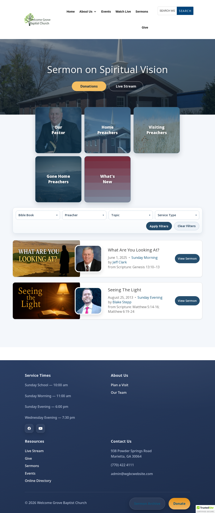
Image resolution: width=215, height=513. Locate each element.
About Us (85, 11)
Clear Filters (187, 226)
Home (71, 11)
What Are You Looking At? (133, 250)
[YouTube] (40, 428)
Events (106, 11)
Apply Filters (159, 226)
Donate (179, 503)
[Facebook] (29, 428)
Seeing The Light (124, 290)
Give (145, 27)
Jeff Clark (120, 262)
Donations (89, 86)
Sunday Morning (144, 257)
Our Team (119, 392)
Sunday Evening (150, 297)
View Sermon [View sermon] (187, 258)
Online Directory (38, 480)
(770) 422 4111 (122, 465)
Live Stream (126, 86)
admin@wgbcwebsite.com (132, 473)
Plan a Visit (119, 385)
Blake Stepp (122, 302)
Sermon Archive (147, 503)
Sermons (142, 11)
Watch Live (123, 11)
